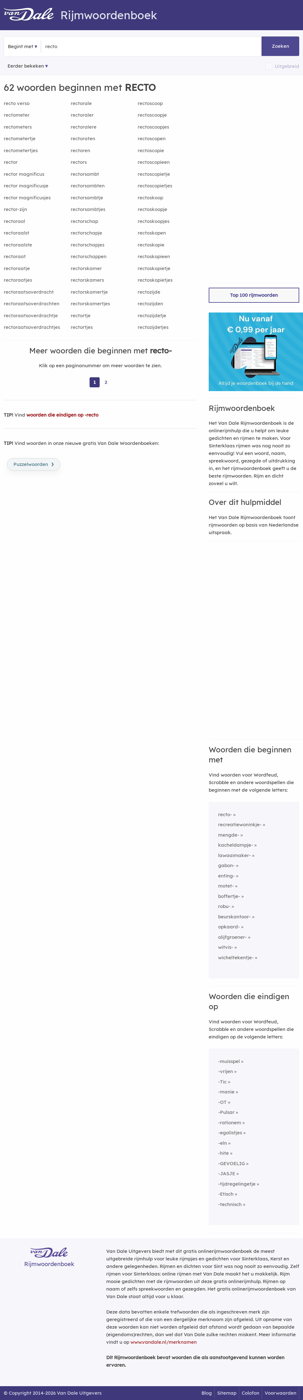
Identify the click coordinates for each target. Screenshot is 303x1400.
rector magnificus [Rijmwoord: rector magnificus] (24, 174)
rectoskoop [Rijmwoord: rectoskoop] (150, 198)
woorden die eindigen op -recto (62, 415)
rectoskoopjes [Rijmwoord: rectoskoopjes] (153, 221)
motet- (226, 886)
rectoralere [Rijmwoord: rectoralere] (83, 127)
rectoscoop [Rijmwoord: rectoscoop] (150, 103)
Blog (206, 1393)
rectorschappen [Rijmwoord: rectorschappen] (89, 256)
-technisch (230, 1204)
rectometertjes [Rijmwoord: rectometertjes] (21, 150)
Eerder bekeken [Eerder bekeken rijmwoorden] (26, 66)
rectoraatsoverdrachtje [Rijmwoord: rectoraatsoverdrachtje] (31, 315)
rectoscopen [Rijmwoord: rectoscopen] (152, 138)
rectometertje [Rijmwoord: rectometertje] (20, 138)
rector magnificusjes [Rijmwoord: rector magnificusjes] (27, 198)
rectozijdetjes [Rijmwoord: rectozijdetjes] (153, 327)
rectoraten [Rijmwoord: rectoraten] (83, 138)
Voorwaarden (280, 1393)
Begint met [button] (20, 46)
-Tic (222, 1082)
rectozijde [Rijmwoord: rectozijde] (149, 292)
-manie (226, 1092)
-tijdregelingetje (237, 1184)
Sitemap (226, 1393)
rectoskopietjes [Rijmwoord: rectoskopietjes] (155, 280)
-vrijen (225, 1071)
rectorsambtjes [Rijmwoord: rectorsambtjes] (88, 209)
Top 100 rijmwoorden (254, 295)
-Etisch (226, 1194)
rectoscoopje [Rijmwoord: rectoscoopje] (152, 115)
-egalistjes (230, 1133)
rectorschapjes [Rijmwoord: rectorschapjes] (87, 245)
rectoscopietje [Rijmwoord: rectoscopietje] (154, 174)
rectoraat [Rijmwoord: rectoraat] (15, 256)
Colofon (250, 1393)
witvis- (225, 947)
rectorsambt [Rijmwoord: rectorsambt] (85, 174)
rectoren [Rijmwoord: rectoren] (80, 150)
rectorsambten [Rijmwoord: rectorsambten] (88, 186)
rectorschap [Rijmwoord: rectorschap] (84, 221)
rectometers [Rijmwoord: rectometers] (18, 127)
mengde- (228, 835)
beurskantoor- (234, 917)
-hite (223, 1153)
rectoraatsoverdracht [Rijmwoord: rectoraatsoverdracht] (29, 292)
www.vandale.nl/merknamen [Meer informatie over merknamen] (163, 1342)
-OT (222, 1102)
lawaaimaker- (234, 855)
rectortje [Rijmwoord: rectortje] (81, 315)
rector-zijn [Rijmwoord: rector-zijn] (15, 209)
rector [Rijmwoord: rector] (11, 162)
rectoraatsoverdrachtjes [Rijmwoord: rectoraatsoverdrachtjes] (32, 327)
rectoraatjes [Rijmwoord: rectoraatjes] (18, 280)
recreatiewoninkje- (240, 824)
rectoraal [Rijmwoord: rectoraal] (14, 221)
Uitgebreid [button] (287, 66)
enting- (226, 876)
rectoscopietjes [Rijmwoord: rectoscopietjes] (155, 186)
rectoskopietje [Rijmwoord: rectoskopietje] (154, 268)
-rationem (229, 1123)
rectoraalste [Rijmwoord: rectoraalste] (18, 245)
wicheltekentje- (236, 957)
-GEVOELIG (231, 1163)
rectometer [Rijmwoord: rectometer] (17, 115)
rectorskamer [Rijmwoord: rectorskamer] (86, 268)
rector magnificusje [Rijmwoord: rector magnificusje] (26, 186)
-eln (222, 1143)
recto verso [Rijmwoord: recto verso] (17, 103)
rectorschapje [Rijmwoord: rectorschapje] (86, 233)
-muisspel (229, 1061)
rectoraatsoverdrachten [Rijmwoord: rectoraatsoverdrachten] (31, 304)
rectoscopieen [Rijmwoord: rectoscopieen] (154, 162)
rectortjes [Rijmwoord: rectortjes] (82, 327)
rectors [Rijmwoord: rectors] (79, 162)
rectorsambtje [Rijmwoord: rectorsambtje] (87, 198)
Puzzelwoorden (34, 463)
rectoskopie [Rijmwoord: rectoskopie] (151, 245)
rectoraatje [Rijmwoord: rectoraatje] (17, 268)
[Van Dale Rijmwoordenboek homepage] (32, 15)
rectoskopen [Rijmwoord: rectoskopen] (152, 233)
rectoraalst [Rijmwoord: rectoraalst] (16, 233)
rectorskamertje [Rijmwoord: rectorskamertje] (89, 292)
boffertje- (229, 896)
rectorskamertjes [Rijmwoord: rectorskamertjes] (90, 304)
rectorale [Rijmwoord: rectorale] (81, 103)
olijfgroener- (232, 937)
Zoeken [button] (280, 46)
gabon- (226, 865)
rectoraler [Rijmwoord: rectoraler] (82, 115)
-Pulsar (226, 1112)
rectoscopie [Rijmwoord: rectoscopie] (151, 150)
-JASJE (226, 1173)
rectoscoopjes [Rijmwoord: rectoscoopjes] (153, 127)
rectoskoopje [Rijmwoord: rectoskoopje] (152, 209)
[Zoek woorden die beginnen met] (75, 46)
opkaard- (229, 927)
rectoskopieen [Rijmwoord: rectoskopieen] (154, 256)
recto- (225, 814)
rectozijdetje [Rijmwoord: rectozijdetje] (152, 315)
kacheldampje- (235, 845)
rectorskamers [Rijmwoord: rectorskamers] (87, 280)
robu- (224, 906)
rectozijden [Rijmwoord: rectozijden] (150, 304)
